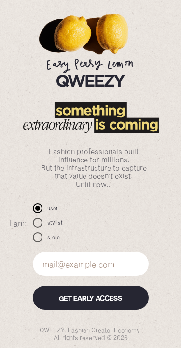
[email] (91, 264)
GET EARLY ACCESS (90, 298)
